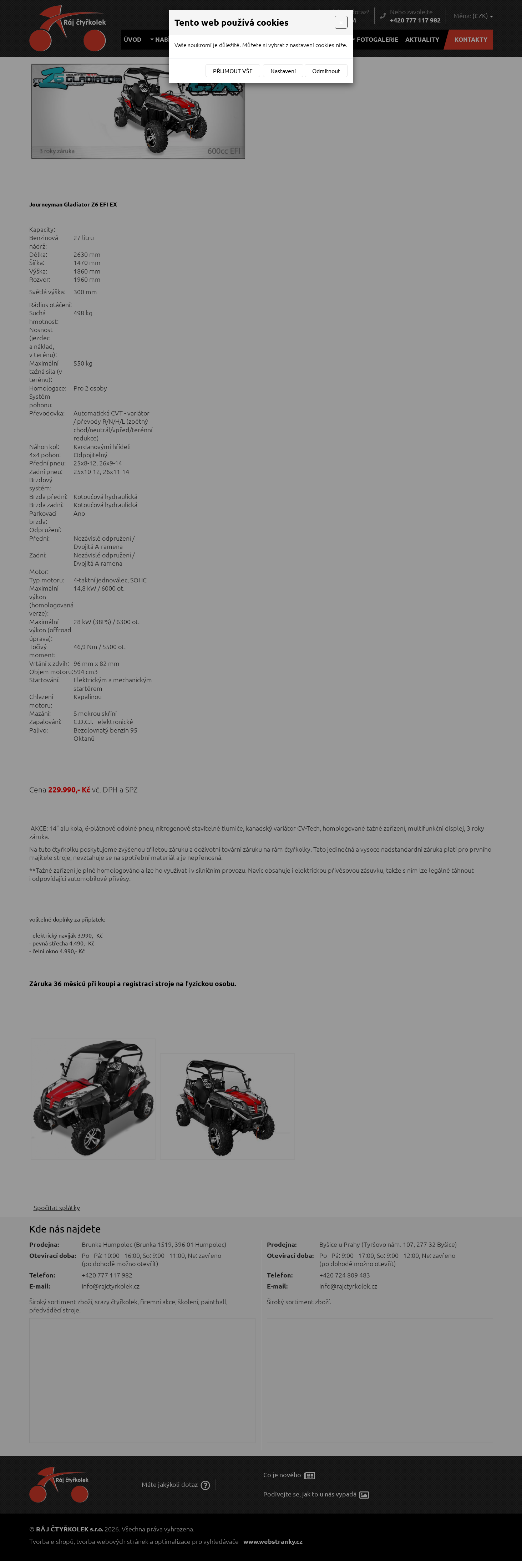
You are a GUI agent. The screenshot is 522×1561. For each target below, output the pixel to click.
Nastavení (283, 70)
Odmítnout (326, 70)
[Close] (341, 22)
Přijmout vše (233, 70)
